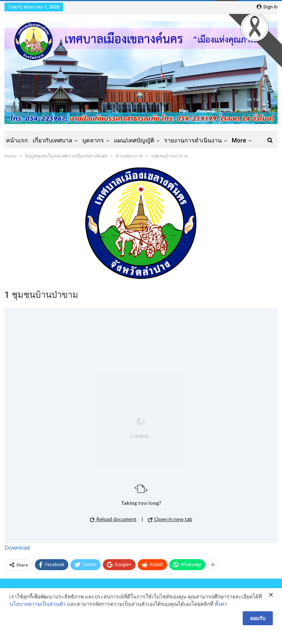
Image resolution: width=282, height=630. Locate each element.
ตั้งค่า (221, 604)
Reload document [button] (113, 519)
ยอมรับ (257, 618)
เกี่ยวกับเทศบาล (52, 140)
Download (17, 547)
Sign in (267, 7)
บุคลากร (93, 140)
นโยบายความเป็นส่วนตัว (38, 604)
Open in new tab (170, 519)
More (239, 140)
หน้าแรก (17, 140)
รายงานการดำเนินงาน (193, 140)
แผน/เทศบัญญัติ (134, 140)
